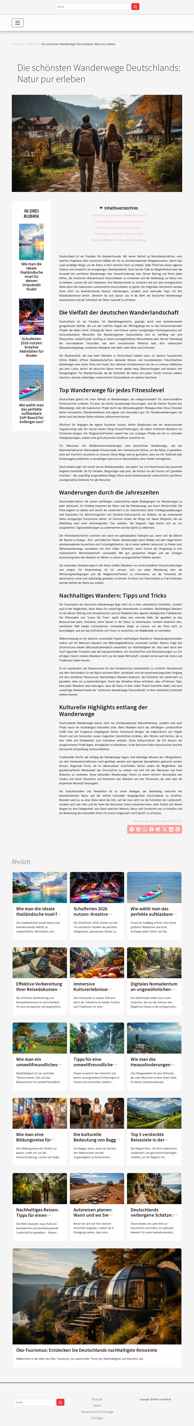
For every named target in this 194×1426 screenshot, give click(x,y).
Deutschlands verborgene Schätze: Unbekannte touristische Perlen (152, 1217)
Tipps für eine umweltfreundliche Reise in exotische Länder (93, 1067)
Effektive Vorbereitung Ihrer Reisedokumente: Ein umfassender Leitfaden (39, 992)
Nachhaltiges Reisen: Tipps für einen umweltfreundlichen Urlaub (37, 1217)
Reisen (33, 44)
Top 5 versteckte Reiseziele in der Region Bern (147, 1139)
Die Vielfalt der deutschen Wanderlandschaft (119, 215)
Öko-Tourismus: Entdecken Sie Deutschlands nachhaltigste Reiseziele (86, 1350)
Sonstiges (97, 1418)
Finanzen (97, 1399)
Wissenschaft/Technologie (97, 1411)
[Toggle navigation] (17, 23)
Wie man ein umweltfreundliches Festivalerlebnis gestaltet (37, 1067)
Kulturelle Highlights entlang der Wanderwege (119, 240)
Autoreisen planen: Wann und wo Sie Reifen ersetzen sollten (93, 1217)
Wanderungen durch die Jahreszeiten (119, 227)
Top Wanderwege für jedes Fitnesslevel (119, 221)
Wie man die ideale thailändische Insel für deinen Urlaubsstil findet (31, 276)
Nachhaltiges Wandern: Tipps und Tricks (119, 234)
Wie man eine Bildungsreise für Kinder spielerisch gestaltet (34, 1142)
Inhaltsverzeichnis (121, 208)
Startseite (18, 44)
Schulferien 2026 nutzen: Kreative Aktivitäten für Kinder (31, 347)
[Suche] (92, 6)
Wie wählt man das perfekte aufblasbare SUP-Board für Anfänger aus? (31, 413)
